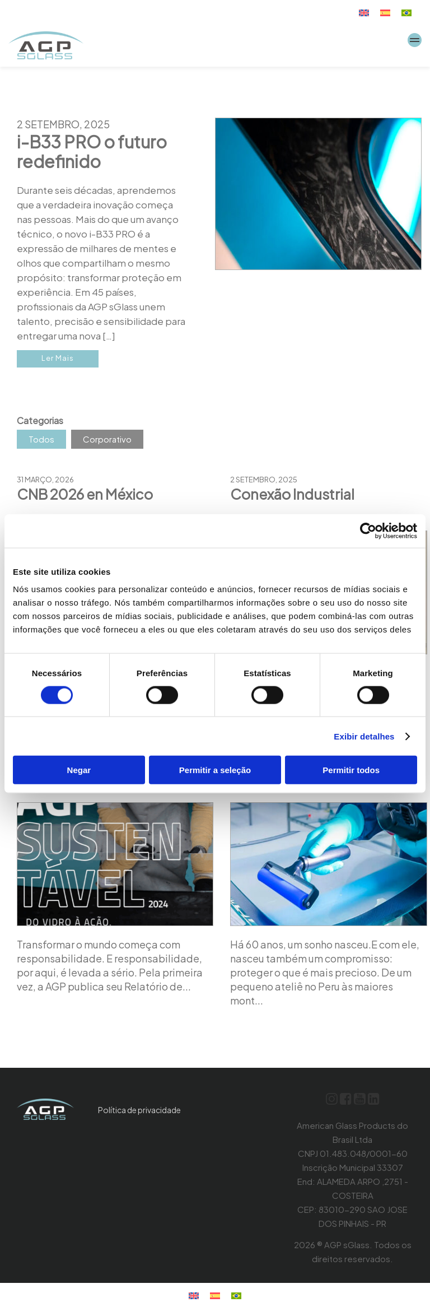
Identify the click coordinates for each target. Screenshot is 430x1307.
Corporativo (107, 439)
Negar (79, 770)
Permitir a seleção (215, 770)
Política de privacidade (139, 1110)
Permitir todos (351, 770)
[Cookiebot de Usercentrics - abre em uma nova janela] (368, 530)
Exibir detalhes (364, 736)
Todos (41, 439)
